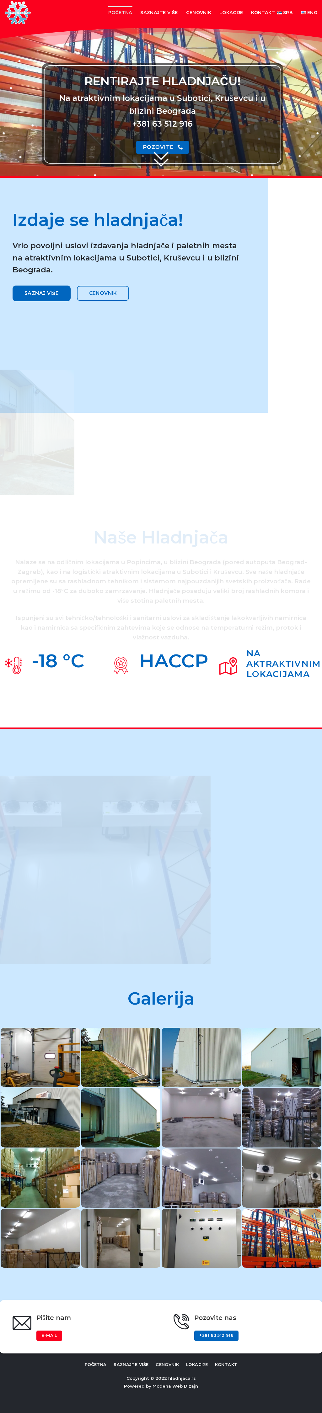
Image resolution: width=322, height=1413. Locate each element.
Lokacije (231, 12)
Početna (120, 12)
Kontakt (263, 12)
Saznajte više (159, 12)
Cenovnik (198, 12)
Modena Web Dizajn (175, 1386)
